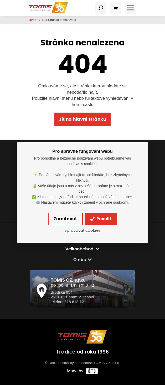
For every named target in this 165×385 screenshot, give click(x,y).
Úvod (33, 20)
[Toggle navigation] (101, 8)
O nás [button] (79, 260)
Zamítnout (65, 219)
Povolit (100, 219)
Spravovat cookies (82, 231)
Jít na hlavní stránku (82, 119)
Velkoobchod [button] (79, 249)
